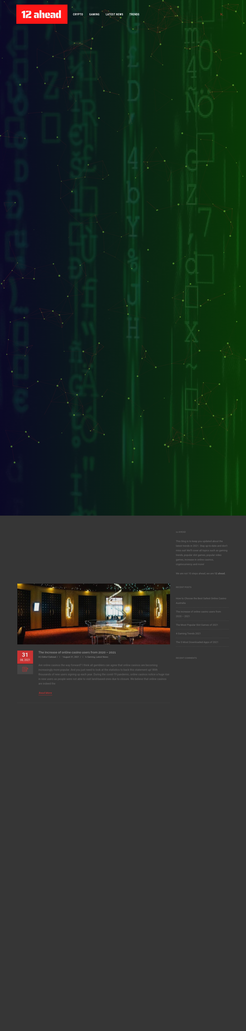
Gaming (94, 14)
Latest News (114, 14)
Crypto (78, 14)
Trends (135, 14)
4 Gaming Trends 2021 (188, 633)
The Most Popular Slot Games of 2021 (197, 624)
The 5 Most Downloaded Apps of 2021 (197, 642)
